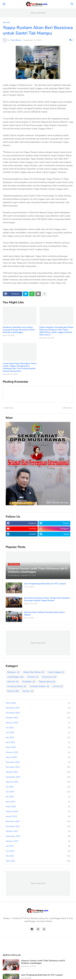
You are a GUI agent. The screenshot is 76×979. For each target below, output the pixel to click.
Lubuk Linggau (56, 672)
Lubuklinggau (15, 677)
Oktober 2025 (38, 717)
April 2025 (38, 742)
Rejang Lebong (47, 681)
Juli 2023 (38, 846)
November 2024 (38, 767)
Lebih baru (9, 407)
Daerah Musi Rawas (34, 672)
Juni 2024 (38, 791)
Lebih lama (67, 407)
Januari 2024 (38, 816)
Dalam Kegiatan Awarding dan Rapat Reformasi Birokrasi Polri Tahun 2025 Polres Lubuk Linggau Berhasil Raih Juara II (56, 331)
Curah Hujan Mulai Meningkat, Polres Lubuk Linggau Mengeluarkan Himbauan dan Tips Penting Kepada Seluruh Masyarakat (20, 367)
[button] (4, 4)
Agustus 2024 (38, 782)
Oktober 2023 (38, 831)
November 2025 (38, 712)
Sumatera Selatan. (39, 686)
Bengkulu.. (13, 672)
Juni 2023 (38, 851)
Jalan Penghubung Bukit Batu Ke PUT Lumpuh (45, 583)
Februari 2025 (38, 752)
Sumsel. (13, 691)
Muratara (32, 677)
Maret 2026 (38, 703)
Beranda (6, 22)
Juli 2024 (38, 787)
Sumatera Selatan (16, 686)
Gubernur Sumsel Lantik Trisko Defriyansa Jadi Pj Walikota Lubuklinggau (43, 961)
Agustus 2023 (38, 841)
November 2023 (38, 826)
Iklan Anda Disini (38, 13)
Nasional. (12, 681)
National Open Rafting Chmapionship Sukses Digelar (44, 613)
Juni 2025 (38, 732)
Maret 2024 (38, 806)
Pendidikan (28, 681)
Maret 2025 (38, 747)
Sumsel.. (28, 691)
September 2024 (38, 777)
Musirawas (49, 677)
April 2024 (38, 801)
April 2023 (38, 861)
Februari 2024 (38, 811)
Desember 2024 (38, 762)
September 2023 (38, 836)
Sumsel (57, 686)
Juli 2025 (38, 727)
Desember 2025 (38, 707)
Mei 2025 (38, 737)
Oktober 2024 (38, 772)
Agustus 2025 (38, 722)
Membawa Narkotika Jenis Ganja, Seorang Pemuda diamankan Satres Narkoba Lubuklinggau (19, 330)
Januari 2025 (38, 757)
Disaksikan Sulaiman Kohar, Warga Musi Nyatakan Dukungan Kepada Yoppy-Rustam (47, 599)
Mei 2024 (38, 796)
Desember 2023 (38, 821)
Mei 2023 (38, 856)
